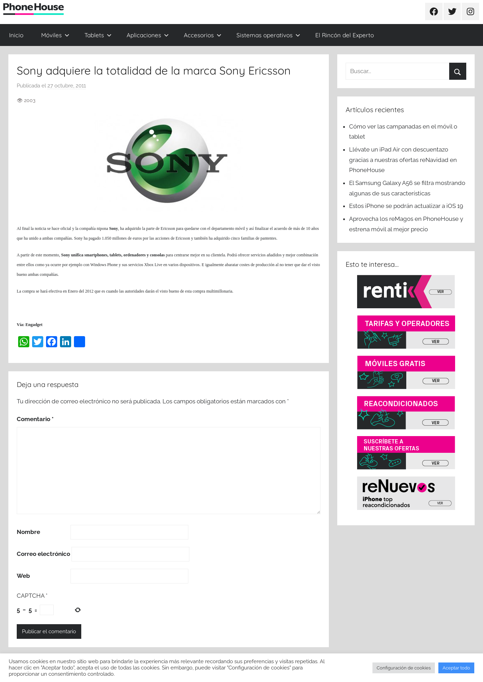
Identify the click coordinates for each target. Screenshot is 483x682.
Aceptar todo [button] (456, 668)
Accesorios (202, 35)
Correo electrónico (43, 553)
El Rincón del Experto (344, 35)
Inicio (16, 35)
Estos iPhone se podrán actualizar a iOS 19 (407, 205)
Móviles (55, 35)
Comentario (35, 419)
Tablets (98, 35)
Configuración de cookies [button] (404, 668)
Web (23, 575)
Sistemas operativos (268, 35)
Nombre (28, 531)
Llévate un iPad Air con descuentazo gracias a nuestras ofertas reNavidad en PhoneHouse (403, 160)
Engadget (34, 324)
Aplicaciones (148, 35)
